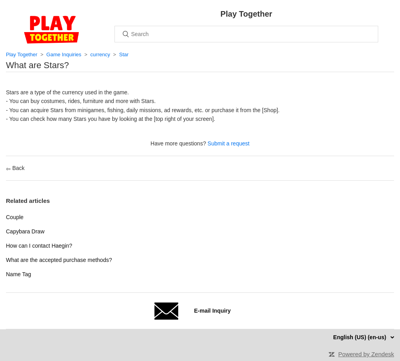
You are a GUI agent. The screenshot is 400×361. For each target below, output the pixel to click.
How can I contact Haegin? (39, 246)
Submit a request (229, 143)
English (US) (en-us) (360, 337)
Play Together (21, 54)
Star (124, 54)
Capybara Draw (25, 231)
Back (15, 168)
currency (100, 54)
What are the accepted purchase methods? (59, 260)
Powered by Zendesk (366, 354)
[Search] (246, 34)
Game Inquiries (63, 54)
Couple (14, 217)
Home (51, 30)
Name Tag (18, 274)
